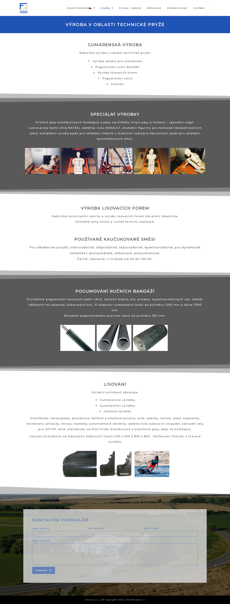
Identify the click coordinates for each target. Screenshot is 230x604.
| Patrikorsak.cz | (135, 600)
